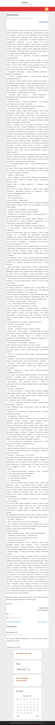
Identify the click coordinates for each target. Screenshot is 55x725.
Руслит (10, 614)
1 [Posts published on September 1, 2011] (27, 702)
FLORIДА (24, 2)
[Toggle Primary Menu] (46, 9)
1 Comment (30, 18)
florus (22, 18)
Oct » (37, 716)
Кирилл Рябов (12, 617)
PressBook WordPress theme (38, 723)
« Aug (17, 716)
